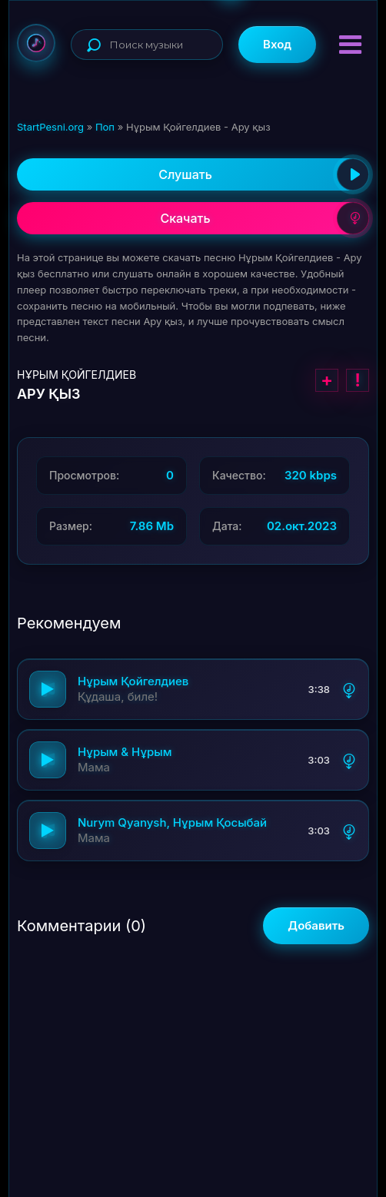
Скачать (264, 218)
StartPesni (36, 43)
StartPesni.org (50, 127)
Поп (105, 127)
